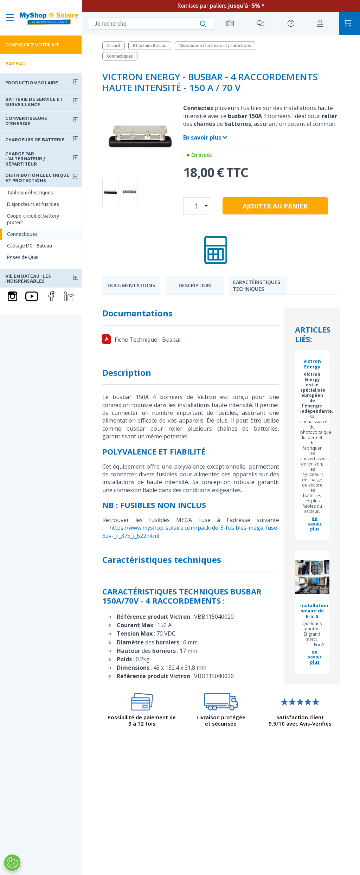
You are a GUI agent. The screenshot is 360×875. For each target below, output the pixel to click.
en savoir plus (315, 524)
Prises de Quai (22, 257)
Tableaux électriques (30, 192)
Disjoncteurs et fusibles (33, 204)
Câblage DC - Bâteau (29, 246)
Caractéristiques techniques (256, 285)
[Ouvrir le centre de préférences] (12, 862)
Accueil (113, 46)
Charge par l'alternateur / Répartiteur (25, 158)
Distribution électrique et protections (37, 177)
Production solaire (31, 82)
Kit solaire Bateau (150, 46)
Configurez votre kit (32, 44)
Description (195, 285)
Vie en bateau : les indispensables (28, 278)
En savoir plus (205, 137)
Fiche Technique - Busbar (148, 339)
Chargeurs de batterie (34, 139)
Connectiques (22, 234)
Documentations (131, 285)
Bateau (15, 63)
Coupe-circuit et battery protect (33, 219)
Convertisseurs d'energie (26, 121)
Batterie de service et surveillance (34, 102)
